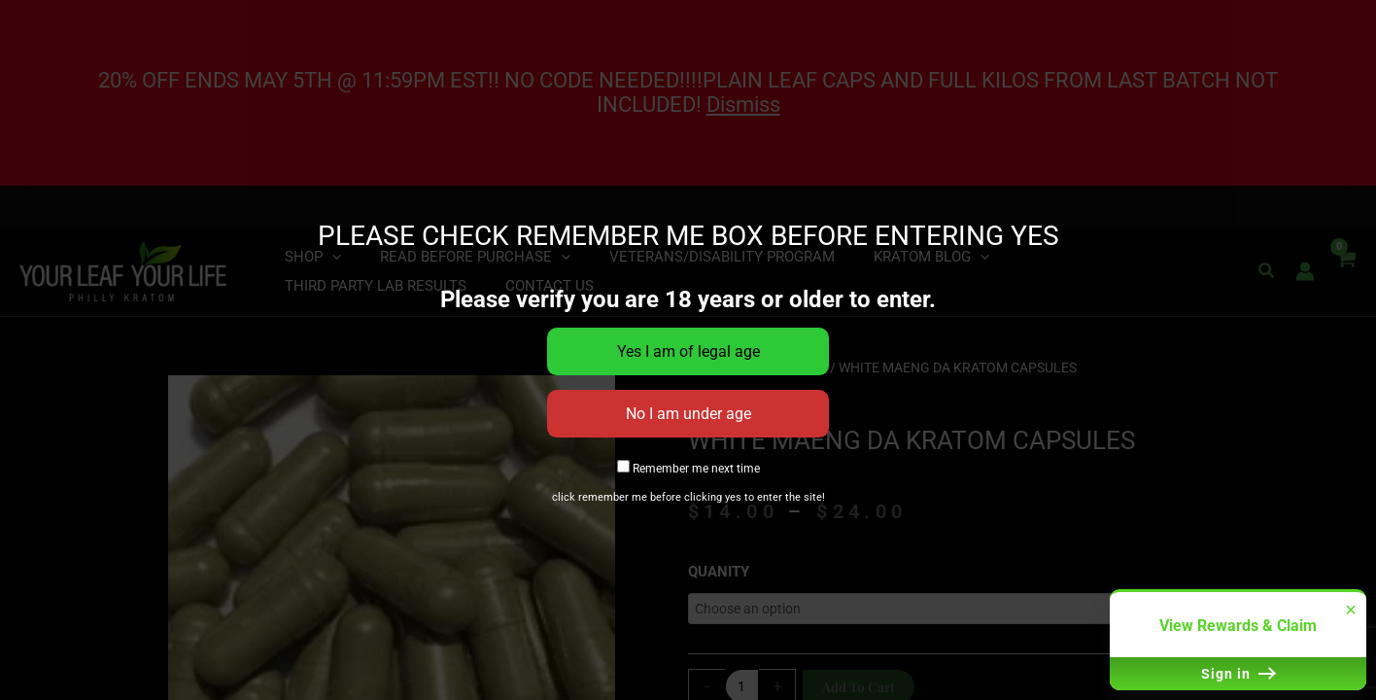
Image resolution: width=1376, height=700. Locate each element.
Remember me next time (688, 468)
